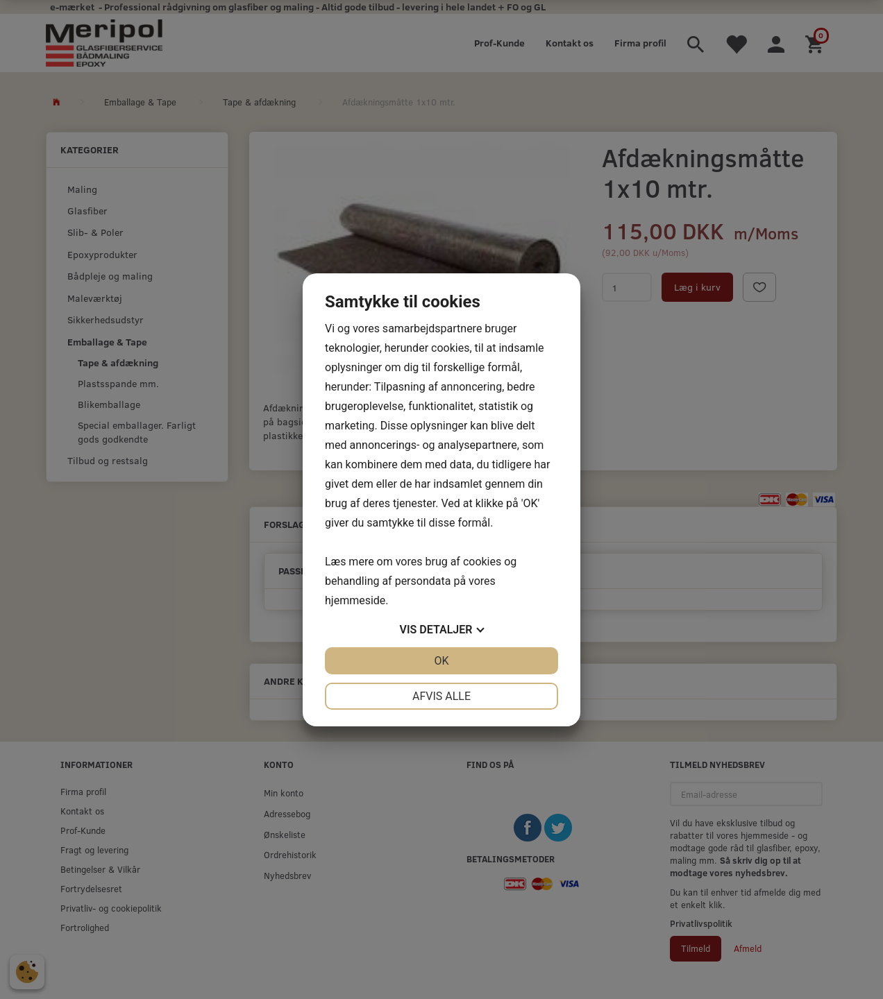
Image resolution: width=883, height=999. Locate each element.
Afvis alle (441, 696)
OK (441, 660)
